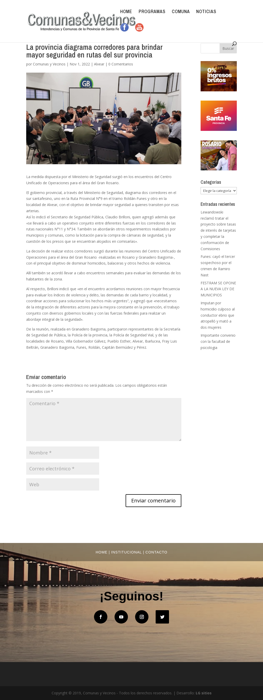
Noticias (206, 12)
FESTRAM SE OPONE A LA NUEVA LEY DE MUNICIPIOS (218, 289)
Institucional (126, 552)
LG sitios (204, 693)
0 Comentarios (120, 64)
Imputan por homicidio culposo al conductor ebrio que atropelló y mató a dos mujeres (218, 315)
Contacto (156, 552)
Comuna (181, 12)
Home (126, 12)
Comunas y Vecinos (49, 64)
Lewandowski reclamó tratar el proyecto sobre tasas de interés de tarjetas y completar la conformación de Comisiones (218, 230)
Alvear (99, 64)
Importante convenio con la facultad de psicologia (218, 341)
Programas (152, 12)
